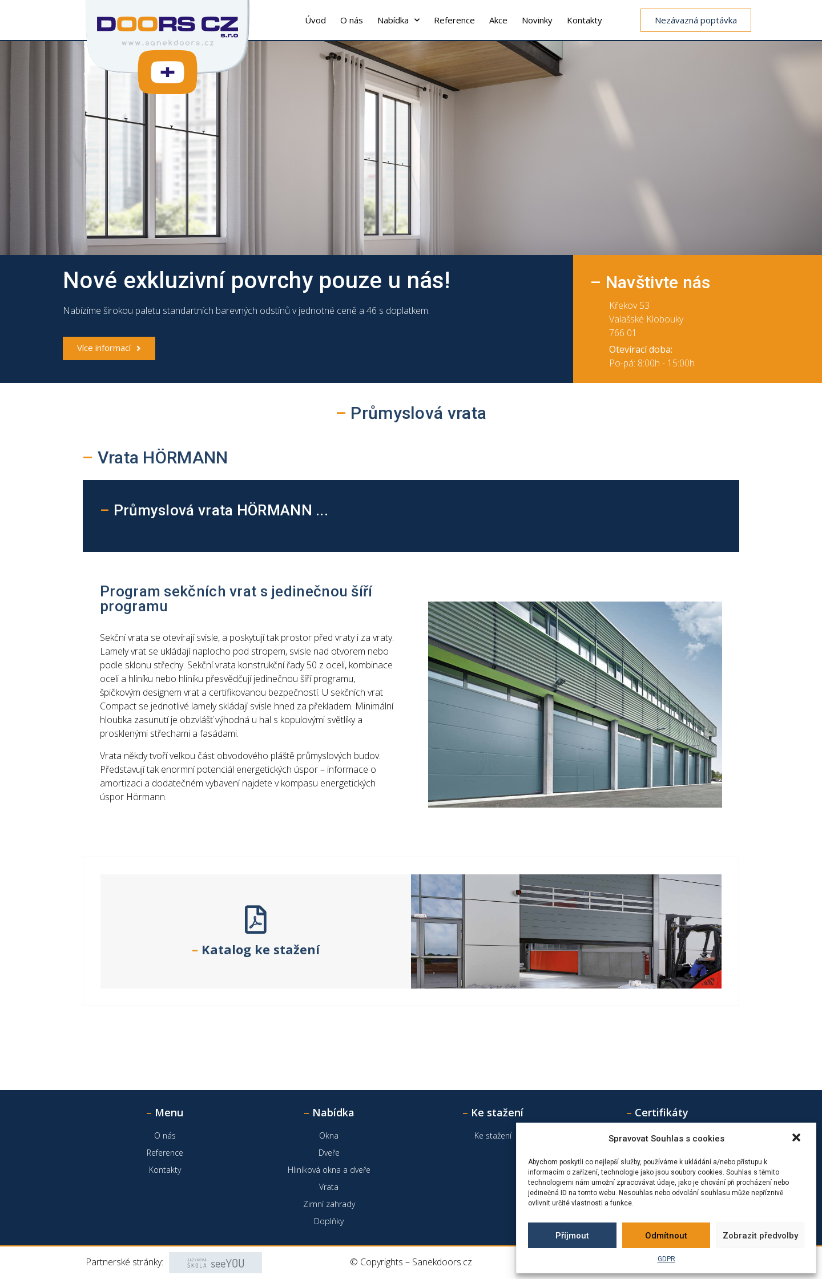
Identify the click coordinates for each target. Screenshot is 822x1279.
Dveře (329, 1152)
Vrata (329, 1186)
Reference (454, 20)
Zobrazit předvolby (760, 1235)
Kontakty (584, 20)
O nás (351, 20)
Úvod (315, 20)
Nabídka (398, 20)
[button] (797, 1138)
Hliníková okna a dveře (329, 1169)
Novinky (537, 20)
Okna (329, 1135)
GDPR (666, 1259)
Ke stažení (492, 1135)
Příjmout (572, 1235)
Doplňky (329, 1221)
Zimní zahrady (329, 1204)
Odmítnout (666, 1235)
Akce (498, 20)
